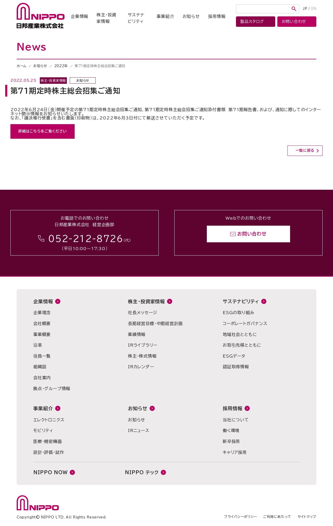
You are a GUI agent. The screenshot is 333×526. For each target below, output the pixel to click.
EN (313, 8)
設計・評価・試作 (48, 452)
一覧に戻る (305, 150)
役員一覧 (42, 356)
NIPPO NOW (50, 472)
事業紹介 (165, 16)
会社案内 (42, 378)
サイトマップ (307, 516)
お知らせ (191, 16)
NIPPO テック (142, 472)
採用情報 (217, 16)
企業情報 (79, 16)
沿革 (37, 345)
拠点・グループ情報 (51, 388)
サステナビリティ (136, 18)
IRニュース (138, 430)
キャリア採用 (235, 452)
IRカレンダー (141, 367)
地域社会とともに (240, 334)
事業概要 (42, 334)
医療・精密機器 (47, 441)
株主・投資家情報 (106, 18)
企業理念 (42, 312)
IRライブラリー (142, 345)
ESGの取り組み (238, 312)
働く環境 (231, 430)
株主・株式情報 (142, 356)
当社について (236, 420)
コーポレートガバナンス (245, 323)
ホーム (22, 66)
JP (305, 8)
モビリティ (43, 430)
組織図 (39, 367)
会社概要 (42, 323)
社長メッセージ (142, 312)
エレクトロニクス (48, 420)
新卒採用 (231, 441)
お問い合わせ (252, 234)
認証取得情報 (236, 367)
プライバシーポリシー (240, 516)
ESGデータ (234, 356)
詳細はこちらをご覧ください (42, 131)
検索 (294, 9)
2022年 (61, 66)
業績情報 (136, 334)
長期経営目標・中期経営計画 (155, 323)
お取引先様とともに (242, 345)
